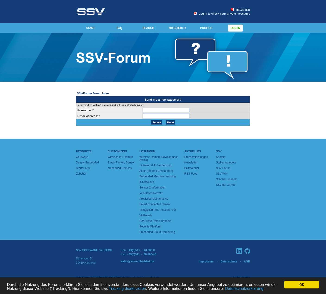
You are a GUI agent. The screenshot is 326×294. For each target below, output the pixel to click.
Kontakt (221, 157)
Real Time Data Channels (155, 221)
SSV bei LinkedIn (226, 179)
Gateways (82, 157)
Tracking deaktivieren (127, 289)
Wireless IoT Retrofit (120, 157)
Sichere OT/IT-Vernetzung (155, 165)
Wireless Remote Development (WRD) (158, 158)
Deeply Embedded (87, 162)
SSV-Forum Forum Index (93, 93)
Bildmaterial (191, 168)
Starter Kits (83, 168)
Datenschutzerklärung (244, 289)
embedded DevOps (120, 168)
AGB (247, 261)
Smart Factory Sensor (121, 162)
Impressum (206, 261)
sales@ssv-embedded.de (137, 261)
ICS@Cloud (146, 182)
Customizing (117, 151)
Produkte (83, 151)
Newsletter (190, 162)
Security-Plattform (150, 226)
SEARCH (148, 28)
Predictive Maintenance (153, 198)
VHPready (145, 215)
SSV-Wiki (222, 173)
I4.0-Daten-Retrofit (150, 193)
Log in (235, 28)
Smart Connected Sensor (155, 204)
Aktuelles (192, 151)
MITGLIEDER (177, 28)
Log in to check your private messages (222, 13)
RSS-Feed (190, 173)
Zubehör (81, 173)
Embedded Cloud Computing (157, 232)
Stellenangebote (226, 162)
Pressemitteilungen (196, 157)
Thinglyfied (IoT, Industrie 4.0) (157, 209)
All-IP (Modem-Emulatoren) (156, 171)
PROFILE (206, 28)
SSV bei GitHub (225, 184)
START (90, 28)
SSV (219, 151)
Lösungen (147, 151)
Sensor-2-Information (152, 187)
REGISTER (240, 10)
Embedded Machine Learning (157, 176)
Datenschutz (228, 261)
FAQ (119, 28)
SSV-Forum (223, 168)
